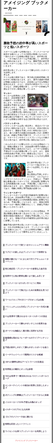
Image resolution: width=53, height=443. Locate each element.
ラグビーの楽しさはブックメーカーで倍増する (26, 252)
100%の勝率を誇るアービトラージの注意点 (24, 362)
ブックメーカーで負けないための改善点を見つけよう (27, 291)
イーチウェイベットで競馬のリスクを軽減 (24, 355)
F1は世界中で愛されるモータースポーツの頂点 (26, 316)
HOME (8, 13)
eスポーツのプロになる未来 (17, 409)
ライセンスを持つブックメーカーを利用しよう (26, 431)
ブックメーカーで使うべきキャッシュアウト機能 (27, 245)
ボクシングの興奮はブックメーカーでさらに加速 (27, 395)
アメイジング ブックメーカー (26, 441)
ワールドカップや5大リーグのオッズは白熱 (24, 300)
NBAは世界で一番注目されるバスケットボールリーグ (27, 377)
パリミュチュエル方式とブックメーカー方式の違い (27, 308)
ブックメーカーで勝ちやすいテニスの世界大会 (26, 324)
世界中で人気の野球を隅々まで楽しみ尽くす (25, 276)
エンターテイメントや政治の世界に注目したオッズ (27, 386)
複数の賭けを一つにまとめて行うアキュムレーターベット (27, 260)
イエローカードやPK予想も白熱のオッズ (23, 402)
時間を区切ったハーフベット (18, 424)
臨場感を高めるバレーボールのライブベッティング (27, 339)
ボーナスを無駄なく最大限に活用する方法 (24, 331)
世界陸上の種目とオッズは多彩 (19, 369)
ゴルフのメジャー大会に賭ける (19, 417)
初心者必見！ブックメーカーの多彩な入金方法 (26, 269)
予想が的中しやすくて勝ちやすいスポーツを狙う (27, 347)
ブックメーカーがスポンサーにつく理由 (23, 283)
